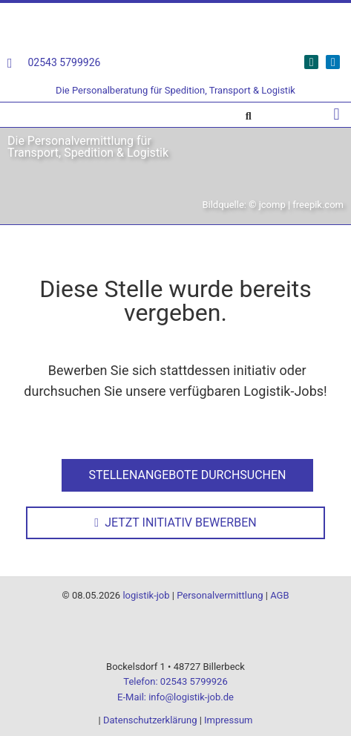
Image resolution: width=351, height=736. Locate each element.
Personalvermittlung (220, 595)
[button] (336, 114)
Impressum (228, 720)
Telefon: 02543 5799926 (175, 681)
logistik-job (145, 595)
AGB (279, 595)
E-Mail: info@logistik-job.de (175, 697)
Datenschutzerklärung (150, 720)
